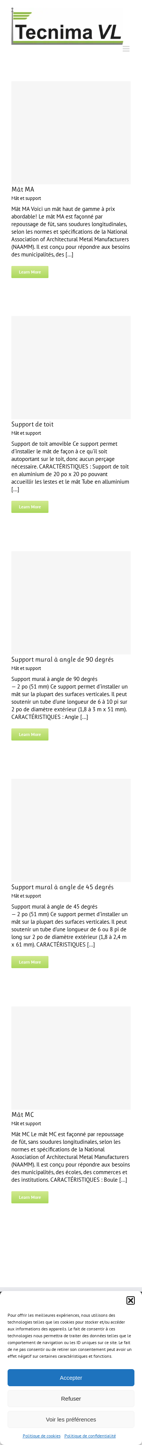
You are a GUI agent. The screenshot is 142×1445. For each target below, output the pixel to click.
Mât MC (22, 1114)
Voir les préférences (71, 1419)
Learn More (30, 272)
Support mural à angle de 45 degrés (62, 887)
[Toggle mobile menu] (127, 49)
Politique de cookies (42, 1436)
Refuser (71, 1398)
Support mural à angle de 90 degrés (62, 659)
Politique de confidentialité (90, 1436)
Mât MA (22, 189)
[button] (130, 1300)
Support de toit (32, 424)
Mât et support (26, 198)
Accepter (71, 1377)
